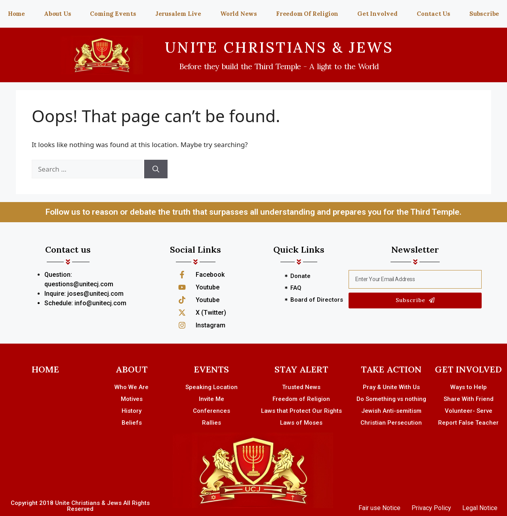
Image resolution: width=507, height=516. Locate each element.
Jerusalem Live (178, 13)
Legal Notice (479, 508)
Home (16, 13)
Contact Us (433, 13)
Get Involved (377, 13)
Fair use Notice (379, 508)
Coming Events (113, 13)
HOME (45, 369)
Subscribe (484, 13)
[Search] (156, 169)
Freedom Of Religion (307, 13)
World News (238, 13)
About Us (57, 13)
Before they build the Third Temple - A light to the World (279, 66)
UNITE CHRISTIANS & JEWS (279, 47)
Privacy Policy (431, 508)
